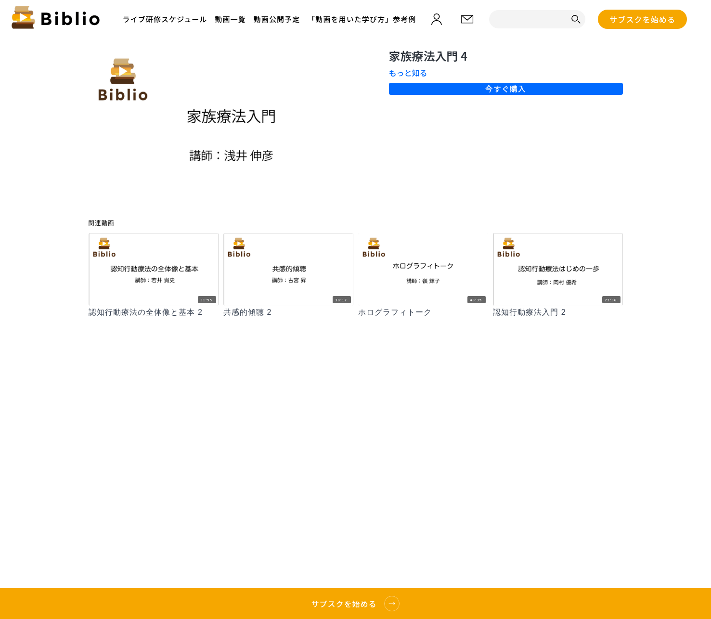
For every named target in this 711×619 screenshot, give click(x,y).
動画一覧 (230, 19)
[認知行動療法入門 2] (558, 312)
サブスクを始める (642, 19)
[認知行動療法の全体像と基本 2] (154, 312)
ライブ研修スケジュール (165, 19)
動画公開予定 (277, 19)
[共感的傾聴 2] (288, 312)
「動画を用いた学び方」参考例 (362, 19)
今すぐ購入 (505, 88)
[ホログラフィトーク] (423, 312)
